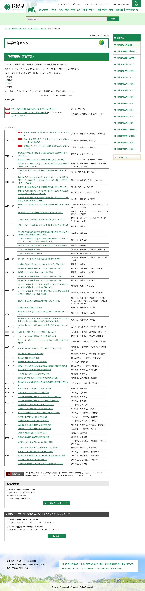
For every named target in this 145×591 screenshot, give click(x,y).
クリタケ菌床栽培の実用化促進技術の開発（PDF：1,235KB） (42, 220)
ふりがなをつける (82, 4)
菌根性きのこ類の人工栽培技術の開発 (32, 362)
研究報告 (42, 29)
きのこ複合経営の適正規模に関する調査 (33, 437)
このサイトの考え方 (71, 564)
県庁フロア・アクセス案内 (99, 568)
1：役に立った (14, 522)
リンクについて (80, 568)
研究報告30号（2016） (126, 97)
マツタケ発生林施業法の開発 (29, 249)
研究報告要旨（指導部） (126, 58)
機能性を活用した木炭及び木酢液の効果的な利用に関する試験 (42, 245)
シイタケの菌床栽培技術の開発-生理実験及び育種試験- (39, 397)
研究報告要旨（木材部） (126, 136)
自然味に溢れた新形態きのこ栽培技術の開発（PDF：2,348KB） (43, 187)
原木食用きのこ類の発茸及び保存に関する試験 (36, 405)
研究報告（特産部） (125, 45)
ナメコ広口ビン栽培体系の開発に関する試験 (35, 452)
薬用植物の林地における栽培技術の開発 (33, 421)
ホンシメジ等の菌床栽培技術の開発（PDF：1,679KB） (33, 109)
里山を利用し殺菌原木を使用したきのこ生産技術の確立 (40, 268)
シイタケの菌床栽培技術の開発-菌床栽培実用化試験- (38, 401)
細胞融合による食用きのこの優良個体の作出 (35, 409)
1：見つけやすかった (17, 530)
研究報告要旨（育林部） (126, 129)
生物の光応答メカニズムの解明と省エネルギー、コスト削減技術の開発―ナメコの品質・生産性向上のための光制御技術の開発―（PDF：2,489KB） (43, 180)
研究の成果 (33, 29)
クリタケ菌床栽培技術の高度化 (30, 308)
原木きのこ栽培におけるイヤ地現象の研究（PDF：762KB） (41, 160)
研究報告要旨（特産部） (126, 51)
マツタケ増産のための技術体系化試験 (32, 460)
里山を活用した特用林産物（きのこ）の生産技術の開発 (40, 280)
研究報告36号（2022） (126, 116)
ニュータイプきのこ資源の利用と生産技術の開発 (37, 336)
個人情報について (113, 564)
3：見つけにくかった (50, 530)
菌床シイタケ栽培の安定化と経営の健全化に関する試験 (40, 348)
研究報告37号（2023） (126, 123)
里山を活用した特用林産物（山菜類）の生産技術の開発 (40, 276)
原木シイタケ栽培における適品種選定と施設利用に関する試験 (42, 366)
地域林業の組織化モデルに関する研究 (32, 433)
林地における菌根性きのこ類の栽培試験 (33, 393)
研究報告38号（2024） (126, 142)
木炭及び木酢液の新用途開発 (29, 358)
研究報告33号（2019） (126, 77)
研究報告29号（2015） (126, 103)
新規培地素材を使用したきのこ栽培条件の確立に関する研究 (41, 264)
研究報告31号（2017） (126, 90)
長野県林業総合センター (19, 29)
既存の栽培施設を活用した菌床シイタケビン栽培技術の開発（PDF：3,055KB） (46, 140)
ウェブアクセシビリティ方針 (93, 564)
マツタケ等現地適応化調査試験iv (31, 354)
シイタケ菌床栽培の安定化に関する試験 (33, 374)
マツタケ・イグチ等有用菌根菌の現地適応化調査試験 (39, 259)
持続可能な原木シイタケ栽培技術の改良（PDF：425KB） (40, 213)
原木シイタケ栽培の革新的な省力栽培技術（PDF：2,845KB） (47, 133)
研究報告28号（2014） (126, 110)
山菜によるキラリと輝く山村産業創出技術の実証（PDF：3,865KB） (46, 147)
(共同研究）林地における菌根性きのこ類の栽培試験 (38, 378)
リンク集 (67, 568)
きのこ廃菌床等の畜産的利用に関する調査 (34, 370)
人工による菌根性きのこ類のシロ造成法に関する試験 (39, 413)
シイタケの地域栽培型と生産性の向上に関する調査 (38, 448)
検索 (136, 5)
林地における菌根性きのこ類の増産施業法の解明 (37, 332)
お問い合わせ (117, 568)
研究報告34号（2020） (126, 71)
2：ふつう (28, 522)
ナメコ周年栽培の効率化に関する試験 (32, 417)
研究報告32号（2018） (126, 84)
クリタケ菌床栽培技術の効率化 (30, 253)
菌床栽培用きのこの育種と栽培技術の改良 (34, 389)
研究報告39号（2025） (126, 149)
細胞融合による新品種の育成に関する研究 (34, 425)
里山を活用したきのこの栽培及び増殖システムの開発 (39, 301)
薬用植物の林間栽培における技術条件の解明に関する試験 (40, 464)
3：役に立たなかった (45, 522)
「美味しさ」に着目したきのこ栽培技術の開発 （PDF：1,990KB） (29, 114)
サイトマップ (122, 157)
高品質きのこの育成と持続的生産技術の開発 (35, 272)
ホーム (6, 29)
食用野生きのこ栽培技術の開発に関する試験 (35, 442)
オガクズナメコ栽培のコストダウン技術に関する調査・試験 (41, 456)
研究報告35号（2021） (126, 64)
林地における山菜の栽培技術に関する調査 (34, 429)
